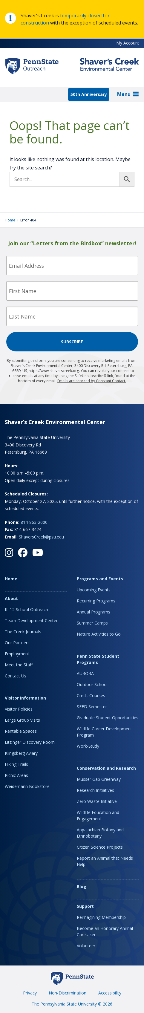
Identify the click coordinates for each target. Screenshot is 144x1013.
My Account (127, 43)
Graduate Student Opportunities (107, 717)
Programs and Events (100, 579)
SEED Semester (92, 706)
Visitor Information (25, 698)
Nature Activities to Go (99, 634)
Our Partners (17, 642)
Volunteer (86, 945)
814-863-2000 (34, 522)
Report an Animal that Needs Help (105, 861)
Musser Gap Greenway (99, 779)
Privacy (30, 993)
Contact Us (15, 676)
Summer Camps (92, 623)
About (11, 598)
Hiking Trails (16, 764)
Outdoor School (92, 684)
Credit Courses (91, 695)
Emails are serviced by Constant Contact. (91, 380)
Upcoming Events (94, 590)
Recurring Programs (96, 601)
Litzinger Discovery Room (30, 742)
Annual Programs (93, 612)
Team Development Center (31, 620)
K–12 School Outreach (26, 609)
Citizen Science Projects (100, 847)
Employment (17, 654)
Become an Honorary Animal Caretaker (105, 931)
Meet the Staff (19, 665)
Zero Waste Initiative (97, 801)
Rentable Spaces (21, 731)
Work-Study (88, 746)
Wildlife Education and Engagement (98, 815)
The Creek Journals (23, 631)
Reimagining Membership (101, 917)
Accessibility (109, 993)
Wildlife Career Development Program (104, 732)
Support (85, 906)
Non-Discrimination (67, 993)
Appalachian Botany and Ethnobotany (100, 833)
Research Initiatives (95, 790)
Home (10, 220)
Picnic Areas (16, 775)
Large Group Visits (22, 720)
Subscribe (72, 342)
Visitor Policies (19, 709)
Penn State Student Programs (98, 659)
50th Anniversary (89, 94)
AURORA (85, 673)
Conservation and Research (106, 768)
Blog (81, 886)
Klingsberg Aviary (21, 753)
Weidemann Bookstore (27, 786)
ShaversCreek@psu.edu (41, 537)
